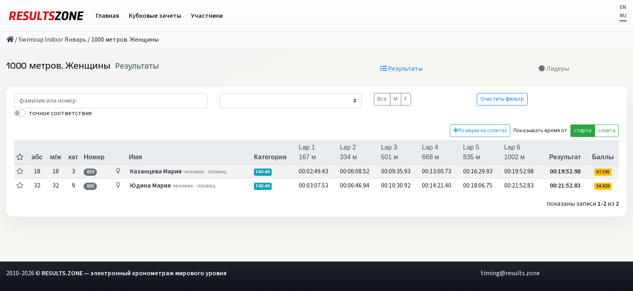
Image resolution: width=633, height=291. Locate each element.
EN (623, 7)
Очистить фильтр (502, 99)
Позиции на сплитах (480, 131)
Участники (207, 15)
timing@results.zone (510, 273)
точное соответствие (60, 113)
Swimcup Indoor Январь (52, 39)
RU (623, 16)
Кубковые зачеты (155, 15)
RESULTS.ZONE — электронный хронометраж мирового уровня (134, 273)
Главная (107, 15)
